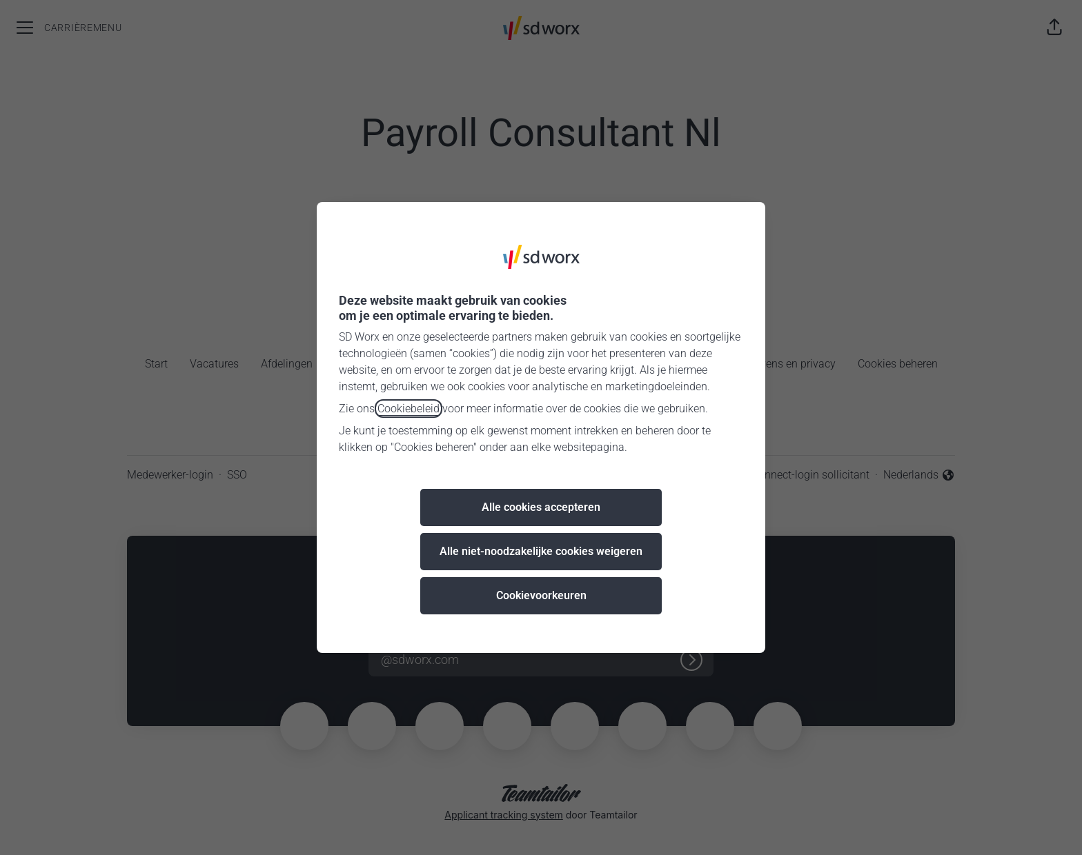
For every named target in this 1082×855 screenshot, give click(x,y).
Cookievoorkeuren (541, 595)
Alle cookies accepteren (541, 507)
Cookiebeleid (408, 408)
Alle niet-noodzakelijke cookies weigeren (541, 551)
